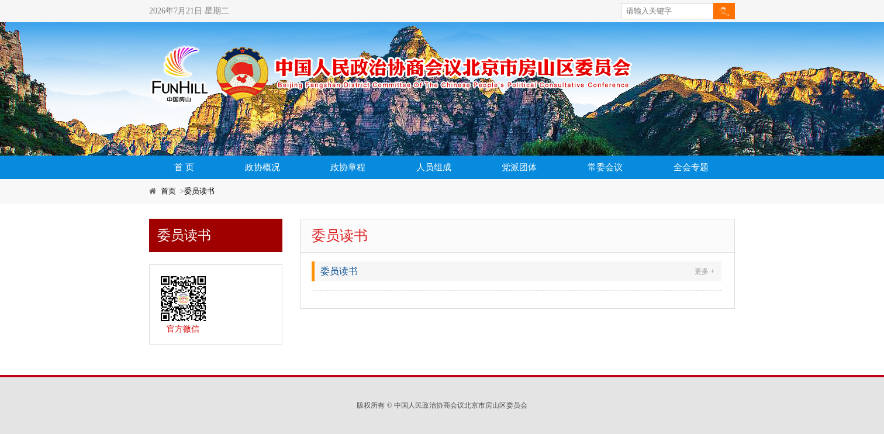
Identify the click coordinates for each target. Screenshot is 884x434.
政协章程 (347, 167)
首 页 (184, 167)
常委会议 (605, 167)
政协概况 (262, 167)
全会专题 (691, 167)
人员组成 (433, 167)
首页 (168, 191)
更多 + (704, 271)
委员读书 (199, 191)
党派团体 (519, 167)
